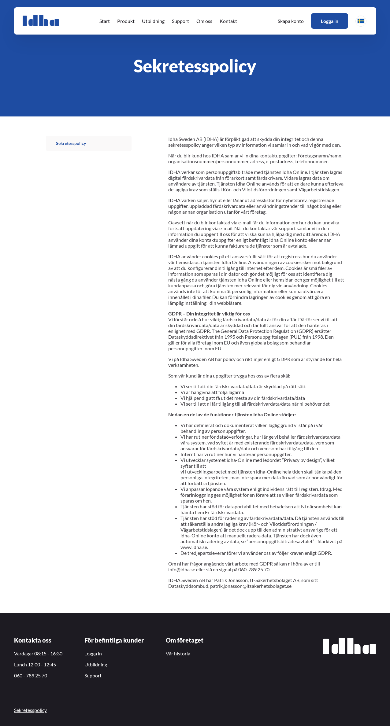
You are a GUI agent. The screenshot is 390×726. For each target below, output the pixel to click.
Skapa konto (291, 21)
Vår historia (178, 653)
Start (104, 21)
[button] (360, 21)
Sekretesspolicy (71, 143)
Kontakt (228, 21)
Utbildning (153, 21)
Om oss (204, 21)
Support (180, 21)
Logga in (329, 21)
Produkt (126, 21)
